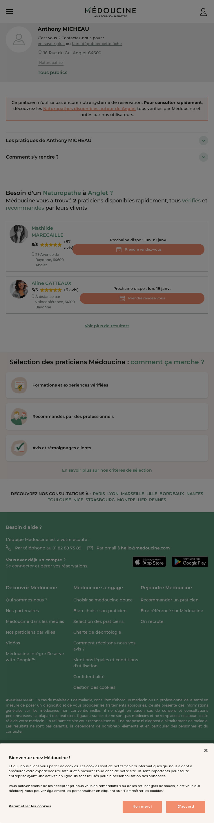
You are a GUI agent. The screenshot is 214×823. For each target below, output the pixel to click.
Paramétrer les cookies (30, 806)
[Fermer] (206, 750)
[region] (107, 783)
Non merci (142, 806)
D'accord (185, 806)
